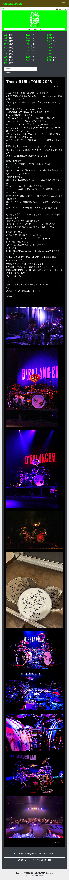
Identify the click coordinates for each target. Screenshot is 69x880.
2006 (49, 53)
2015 (49, 44)
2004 (28, 57)
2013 (28, 47)
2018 (49, 41)
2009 (49, 50)
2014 (6, 47)
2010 (28, 50)
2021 (49, 38)
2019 (28, 41)
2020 (6, 41)
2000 (49, 60)
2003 (49, 57)
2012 (49, 47)
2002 (6, 60)
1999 (6, 63)
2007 (28, 53)
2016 (28, 44)
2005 (6, 57)
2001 (28, 60)
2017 (6, 44)
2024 (49, 35)
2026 (6, 35)
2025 (28, 35)
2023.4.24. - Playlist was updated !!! (34, 860)
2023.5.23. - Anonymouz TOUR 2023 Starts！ (34, 854)
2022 (28, 38)
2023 (6, 38)
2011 (6, 50)
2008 (6, 53)
